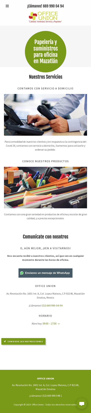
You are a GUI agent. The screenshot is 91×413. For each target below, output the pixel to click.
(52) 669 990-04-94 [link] (52, 305)
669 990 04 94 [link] (53, 6)
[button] (10, 6)
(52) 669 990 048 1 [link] (52, 395)
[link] (45, 17)
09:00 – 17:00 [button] (49, 323)
